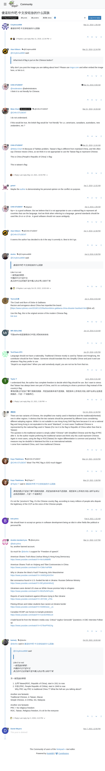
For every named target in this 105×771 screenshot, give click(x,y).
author (22, 189)
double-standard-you (19, 540)
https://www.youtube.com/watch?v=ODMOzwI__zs (32, 607)
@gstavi (28, 207)
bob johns (15, 519)
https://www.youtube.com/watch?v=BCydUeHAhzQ (32, 583)
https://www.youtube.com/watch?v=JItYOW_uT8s (31, 599)
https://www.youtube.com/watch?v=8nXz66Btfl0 (31, 559)
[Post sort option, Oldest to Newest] (85, 18)
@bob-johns (16, 544)
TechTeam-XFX (16, 352)
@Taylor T (29, 480)
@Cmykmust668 (29, 49)
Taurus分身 (15, 299)
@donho (25, 552)
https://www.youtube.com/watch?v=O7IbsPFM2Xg (32, 625)
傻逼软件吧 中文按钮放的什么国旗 (40, 484)
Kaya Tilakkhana (17, 459)
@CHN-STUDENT (40, 109)
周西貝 (13, 412)
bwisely (14, 640)
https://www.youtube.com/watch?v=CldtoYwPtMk (31, 567)
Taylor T (14, 379)
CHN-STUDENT (17, 85)
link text (14, 316)
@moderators (16, 88)
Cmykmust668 (16, 25)
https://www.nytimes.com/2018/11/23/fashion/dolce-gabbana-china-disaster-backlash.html (49, 308)
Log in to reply (94, 18)
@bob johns (33, 540)
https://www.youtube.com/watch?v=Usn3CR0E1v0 (32, 615)
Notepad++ (61, 749)
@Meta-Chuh (16, 149)
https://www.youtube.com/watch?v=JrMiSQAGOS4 (32, 575)
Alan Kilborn (16, 49)
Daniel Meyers (16, 729)
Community (26, 4)
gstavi (13, 186)
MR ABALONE (16, 331)
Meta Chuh (15, 109)
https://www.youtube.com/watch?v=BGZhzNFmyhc (32, 591)
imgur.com (74, 67)
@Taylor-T (15, 484)
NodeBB (50, 753)
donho (13, 254)
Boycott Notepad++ (10, 18)
